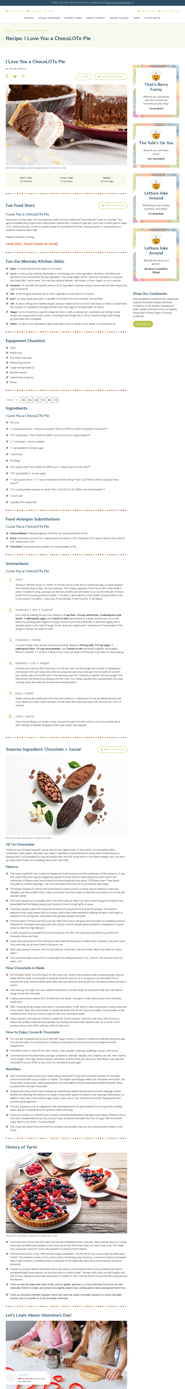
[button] (95, 18)
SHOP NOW (143, 324)
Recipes (29, 18)
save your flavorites (118, 3)
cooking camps (73, 18)
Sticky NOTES (152, 18)
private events (95, 18)
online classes (119, 18)
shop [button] (137, 18)
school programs (49, 18)
